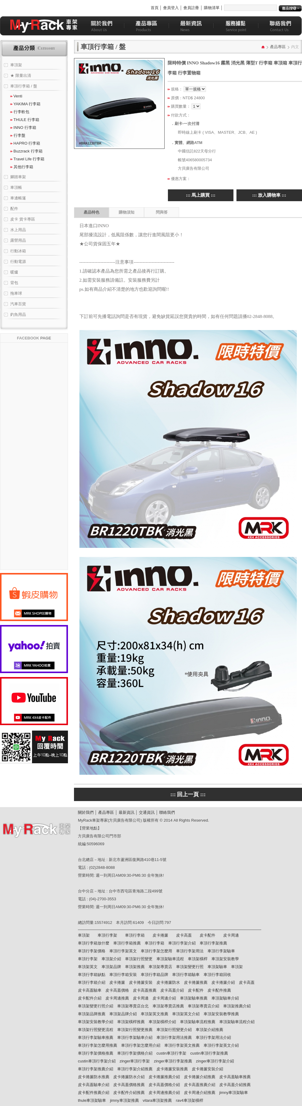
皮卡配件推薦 (219, 990)
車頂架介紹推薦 (209, 1029)
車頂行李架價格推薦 (95, 1053)
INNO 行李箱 (23, 127)
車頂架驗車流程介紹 (237, 1021)
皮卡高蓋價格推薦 (129, 1084)
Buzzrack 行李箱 (26, 151)
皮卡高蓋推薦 (144, 990)
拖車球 (16, 293)
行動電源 (18, 261)
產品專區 (278, 46)
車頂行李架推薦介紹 (95, 1069)
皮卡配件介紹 (89, 998)
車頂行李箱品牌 (154, 974)
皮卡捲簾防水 (168, 982)
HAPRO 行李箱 (25, 143)
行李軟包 (19, 112)
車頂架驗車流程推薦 (197, 1021)
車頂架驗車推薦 (193, 998)
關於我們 (86, 812)
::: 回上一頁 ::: (188, 794)
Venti (16, 96)
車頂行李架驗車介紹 (135, 1037)
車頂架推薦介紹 (237, 1006)
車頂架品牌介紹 (123, 1014)
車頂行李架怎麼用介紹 (140, 1045)
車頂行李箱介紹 (91, 982)
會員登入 (171, 7)
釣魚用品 (18, 314)
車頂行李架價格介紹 (135, 1053)
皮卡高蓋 (184, 935)
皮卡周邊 (231, 935)
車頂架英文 (88, 966)
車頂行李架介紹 (182, 943)
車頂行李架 (107, 935)
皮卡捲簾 (160, 935)
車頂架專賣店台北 (133, 1006)
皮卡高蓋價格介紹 (164, 1084)
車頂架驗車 (217, 966)
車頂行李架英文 (123, 951)
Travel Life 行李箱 (27, 159)
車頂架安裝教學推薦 (221, 1014)
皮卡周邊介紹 (164, 998)
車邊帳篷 (18, 198)
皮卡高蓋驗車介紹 (93, 1084)
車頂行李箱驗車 (186, 974)
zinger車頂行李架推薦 (173, 1061)
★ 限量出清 (20, 75)
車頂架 (16, 65)
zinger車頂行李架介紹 (215, 1061)
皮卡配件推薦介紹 (93, 1092)
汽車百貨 (18, 304)
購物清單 (212, 7)
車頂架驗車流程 (170, 959)
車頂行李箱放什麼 (93, 943)
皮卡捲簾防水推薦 (93, 1077)
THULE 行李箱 (24, 119)
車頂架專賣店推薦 (168, 1006)
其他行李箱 (21, 167)
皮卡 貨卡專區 (22, 219)
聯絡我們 (167, 812)
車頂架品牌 (111, 966)
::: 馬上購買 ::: (200, 195)
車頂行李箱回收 (217, 974)
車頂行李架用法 (190, 951)
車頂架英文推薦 (154, 1014)
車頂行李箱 (135, 935)
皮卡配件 (207, 935)
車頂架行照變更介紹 (174, 1029)
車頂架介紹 (111, 959)
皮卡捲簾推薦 (195, 982)
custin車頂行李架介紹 (97, 1061)
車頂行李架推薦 (213, 943)
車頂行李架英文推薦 (182, 1045)
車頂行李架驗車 (221, 951)
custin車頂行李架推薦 (209, 1053)
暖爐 (14, 272)
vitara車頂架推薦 (157, 1100)
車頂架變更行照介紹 (95, 1006)
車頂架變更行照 (190, 966)
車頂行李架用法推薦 (174, 1037)
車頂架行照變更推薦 (135, 1029)
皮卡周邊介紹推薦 (199, 1092)
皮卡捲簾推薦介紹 (164, 1077)
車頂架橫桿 (197, 959)
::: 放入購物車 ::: (269, 195)
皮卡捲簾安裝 (141, 982)
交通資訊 (147, 812)
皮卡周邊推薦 (117, 998)
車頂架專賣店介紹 (203, 1006)
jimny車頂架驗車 (233, 1092)
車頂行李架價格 (91, 951)
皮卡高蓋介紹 (172, 990)
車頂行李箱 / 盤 (23, 86)
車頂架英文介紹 (186, 1014)
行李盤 (17, 135)
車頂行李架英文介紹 (221, 1045)
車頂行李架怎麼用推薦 (97, 1045)
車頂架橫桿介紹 (162, 1021)
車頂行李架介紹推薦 (135, 1069)
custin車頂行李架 (171, 1053)
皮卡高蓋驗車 (89, 990)
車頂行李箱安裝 (123, 974)
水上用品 (18, 229)
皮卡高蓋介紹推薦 (235, 1084)
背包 (14, 282)
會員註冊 (191, 7)
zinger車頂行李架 (135, 1061)
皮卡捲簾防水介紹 (129, 1077)
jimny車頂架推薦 (124, 1100)
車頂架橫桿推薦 (131, 1021)
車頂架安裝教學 (225, 959)
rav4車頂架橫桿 (189, 1100)
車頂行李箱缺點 (91, 974)
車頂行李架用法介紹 (213, 1037)
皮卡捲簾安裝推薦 (172, 1069)
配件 (14, 208)
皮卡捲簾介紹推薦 (199, 1077)
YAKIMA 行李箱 (25, 104)
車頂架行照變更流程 (95, 1029)
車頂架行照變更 (139, 959)
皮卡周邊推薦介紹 (164, 1092)
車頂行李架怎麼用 (156, 951)
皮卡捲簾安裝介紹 (207, 1069)
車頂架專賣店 (160, 966)
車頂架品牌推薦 (91, 1014)
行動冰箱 (18, 251)
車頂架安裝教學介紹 (95, 1021)
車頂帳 (16, 187)
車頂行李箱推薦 (127, 943)
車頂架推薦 (135, 966)
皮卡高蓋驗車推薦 (235, 1077)
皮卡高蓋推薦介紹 (199, 1084)
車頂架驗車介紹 (225, 998)
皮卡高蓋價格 (117, 990)
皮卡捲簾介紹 (223, 982)
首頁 (155, 7)
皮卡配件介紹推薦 (129, 1092)
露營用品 (18, 240)
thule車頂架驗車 (92, 1100)
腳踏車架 (18, 177)
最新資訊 (126, 812)
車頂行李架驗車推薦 (95, 1037)
